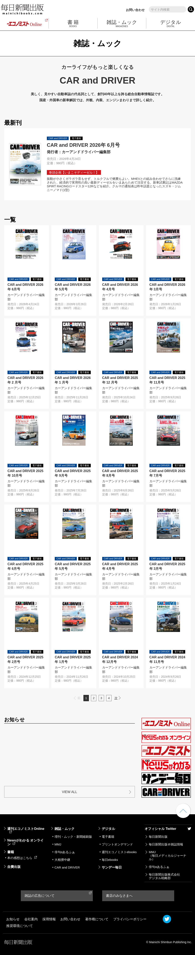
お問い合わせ (135, 10)
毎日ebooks (110, 859)
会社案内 (31, 919)
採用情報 (49, 919)
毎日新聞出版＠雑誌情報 (166, 844)
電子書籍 (108, 836)
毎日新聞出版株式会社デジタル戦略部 (164, 876)
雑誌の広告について (40, 895)
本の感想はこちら (22, 858)
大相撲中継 (62, 859)
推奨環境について (19, 926)
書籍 (10, 852)
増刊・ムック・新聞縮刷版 (73, 836)
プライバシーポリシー (130, 919)
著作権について (96, 919)
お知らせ (13, 919)
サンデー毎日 (112, 867)
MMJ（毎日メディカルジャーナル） (167, 855)
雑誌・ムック (65, 828)
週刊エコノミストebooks (119, 852)
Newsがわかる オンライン (25, 842)
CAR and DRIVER (67, 867)
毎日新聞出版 (158, 836)
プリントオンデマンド (117, 844)
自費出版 (14, 867)
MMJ (58, 844)
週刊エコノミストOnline (25, 830)
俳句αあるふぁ (65, 852)
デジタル (108, 828)
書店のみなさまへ (119, 895)
